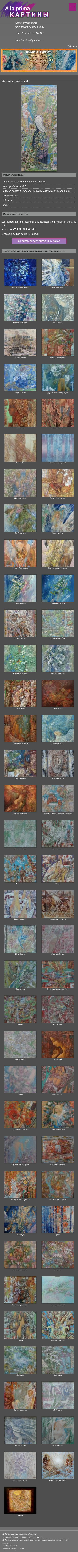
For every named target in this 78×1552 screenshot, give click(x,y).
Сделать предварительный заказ (39, 241)
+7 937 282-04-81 (24, 229)
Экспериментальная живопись (28, 181)
